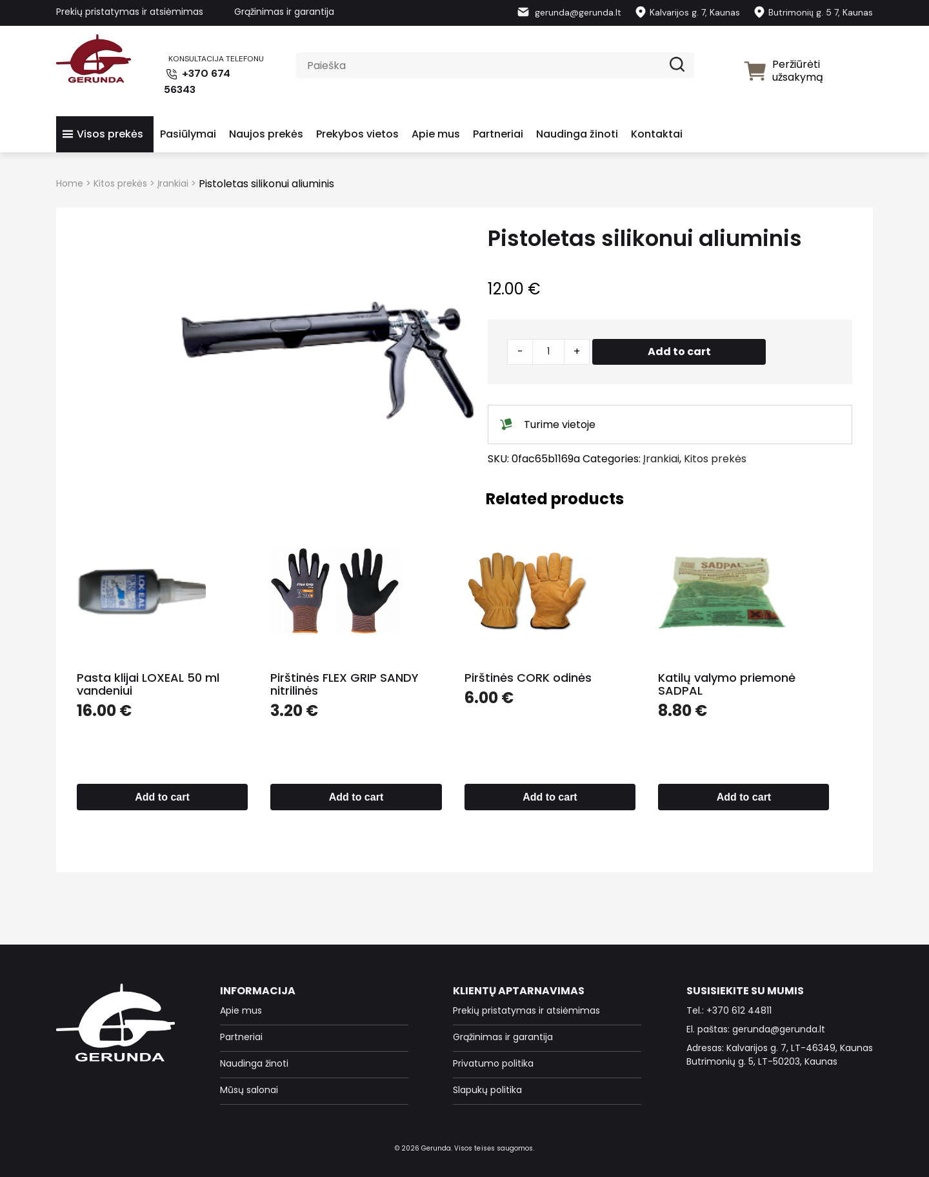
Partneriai (498, 134)
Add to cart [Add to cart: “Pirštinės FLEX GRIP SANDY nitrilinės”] (356, 797)
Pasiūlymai (188, 134)
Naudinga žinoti (577, 134)
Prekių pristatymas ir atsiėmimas (129, 11)
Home (69, 183)
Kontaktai (657, 134)
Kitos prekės (120, 183)
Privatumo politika (493, 1063)
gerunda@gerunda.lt (569, 12)
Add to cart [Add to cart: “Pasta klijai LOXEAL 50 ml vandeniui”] (162, 797)
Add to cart (679, 351)
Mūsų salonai (249, 1089)
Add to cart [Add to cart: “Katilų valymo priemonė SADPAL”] (744, 797)
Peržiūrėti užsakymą (783, 71)
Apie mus (436, 134)
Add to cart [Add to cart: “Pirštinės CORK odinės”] (550, 797)
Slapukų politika (487, 1089)
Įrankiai (172, 183)
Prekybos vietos (357, 134)
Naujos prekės (266, 134)
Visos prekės (110, 134)
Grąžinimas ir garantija (284, 11)
